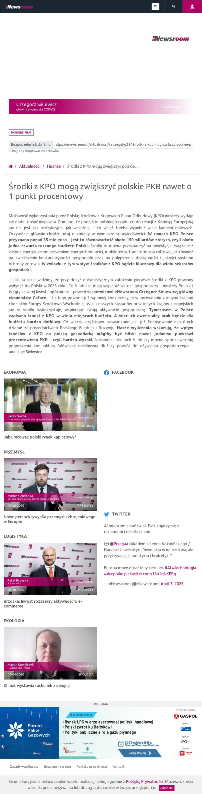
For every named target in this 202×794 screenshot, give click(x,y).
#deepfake (113, 574)
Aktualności (29, 166)
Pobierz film (21, 132)
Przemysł (86, 505)
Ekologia (86, 674)
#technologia (184, 568)
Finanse (54, 166)
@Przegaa (119, 544)
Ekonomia (85, 426)
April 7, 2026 (172, 584)
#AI (167, 568)
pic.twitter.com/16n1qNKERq (150, 574)
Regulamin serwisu (58, 766)
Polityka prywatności (92, 766)
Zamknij (166, 788)
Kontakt (118, 766)
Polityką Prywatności (144, 781)
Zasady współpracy (24, 766)
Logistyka (85, 590)
